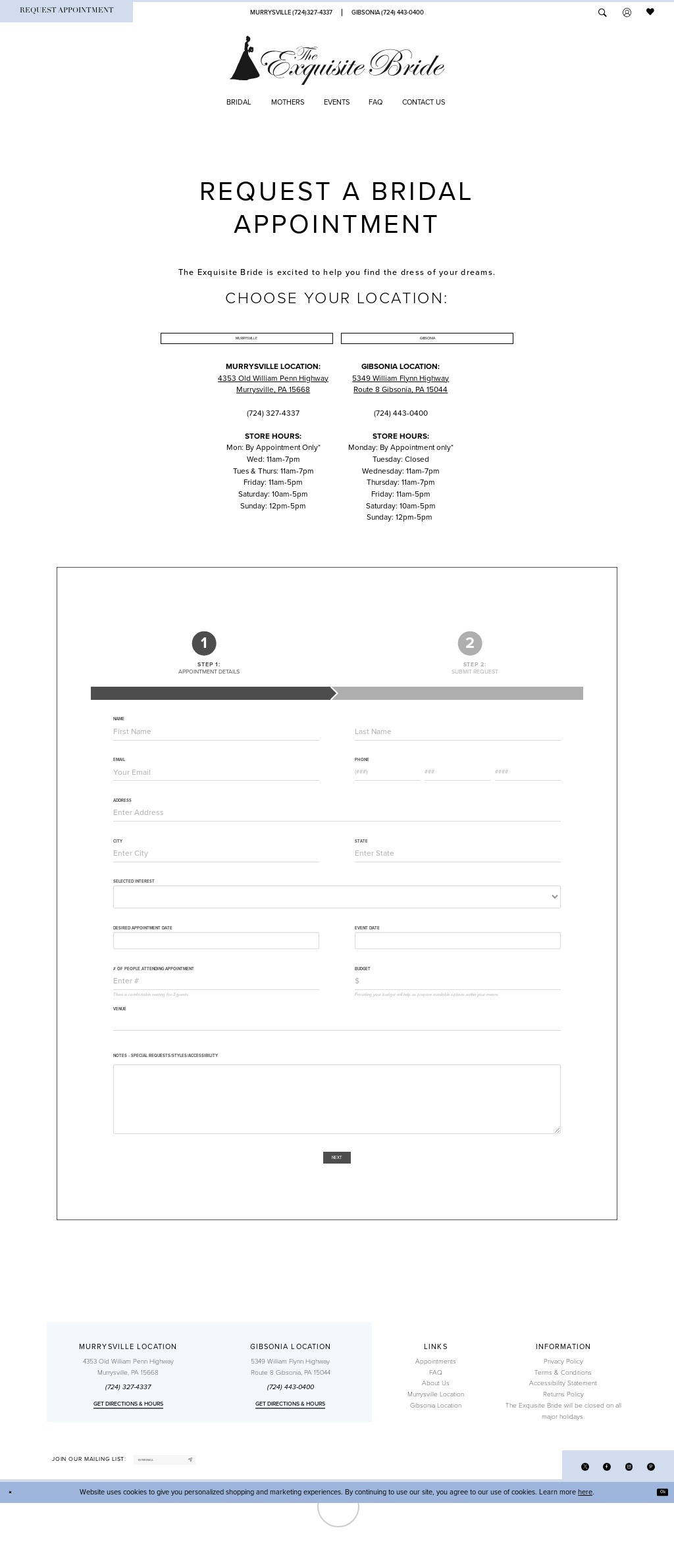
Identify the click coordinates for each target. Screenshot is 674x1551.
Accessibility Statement (563, 1424)
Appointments (435, 1402)
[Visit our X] (564, 1512)
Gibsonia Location (435, 1446)
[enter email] (189, 1504)
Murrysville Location (435, 1435)
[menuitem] (66, 12)
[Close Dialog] (14, 1540)
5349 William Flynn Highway (400, 409)
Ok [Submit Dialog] (658, 1540)
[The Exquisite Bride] (337, 61)
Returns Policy (563, 1435)
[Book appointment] (66, 12)
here (585, 1540)
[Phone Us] (291, 12)
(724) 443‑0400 (290, 1428)
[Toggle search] (602, 12)
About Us (436, 1424)
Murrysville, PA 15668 (273, 421)
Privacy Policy (563, 1402)
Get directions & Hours (128, 1444)
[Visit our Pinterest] (647, 1512)
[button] (627, 12)
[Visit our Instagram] (620, 1512)
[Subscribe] (235, 1504)
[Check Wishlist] (651, 12)
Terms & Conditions (563, 1413)
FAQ (435, 1413)
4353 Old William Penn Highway (273, 409)
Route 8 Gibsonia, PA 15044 (400, 421)
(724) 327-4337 (128, 1428)
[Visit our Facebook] (591, 1512)
